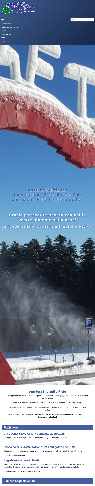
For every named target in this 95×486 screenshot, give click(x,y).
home (3, 20)
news (3, 38)
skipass (4, 31)
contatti (4, 41)
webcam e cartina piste (10, 27)
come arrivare (6, 34)
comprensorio (6, 23)
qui (11, 455)
